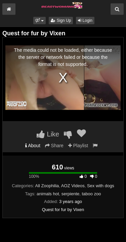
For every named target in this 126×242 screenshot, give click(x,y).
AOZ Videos (73, 185)
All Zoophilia (47, 185)
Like (48, 134)
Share (54, 145)
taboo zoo (91, 193)
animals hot (48, 193)
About (32, 145)
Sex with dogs (100, 185)
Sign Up (61, 20)
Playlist (78, 145)
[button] (39, 20)
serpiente (70, 193)
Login (85, 20)
